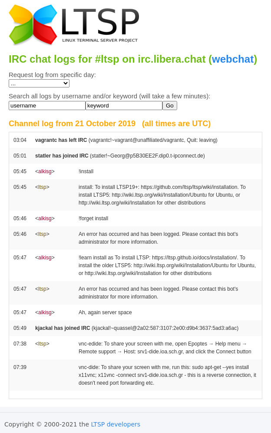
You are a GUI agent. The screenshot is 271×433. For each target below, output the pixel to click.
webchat (233, 59)
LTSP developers (116, 424)
